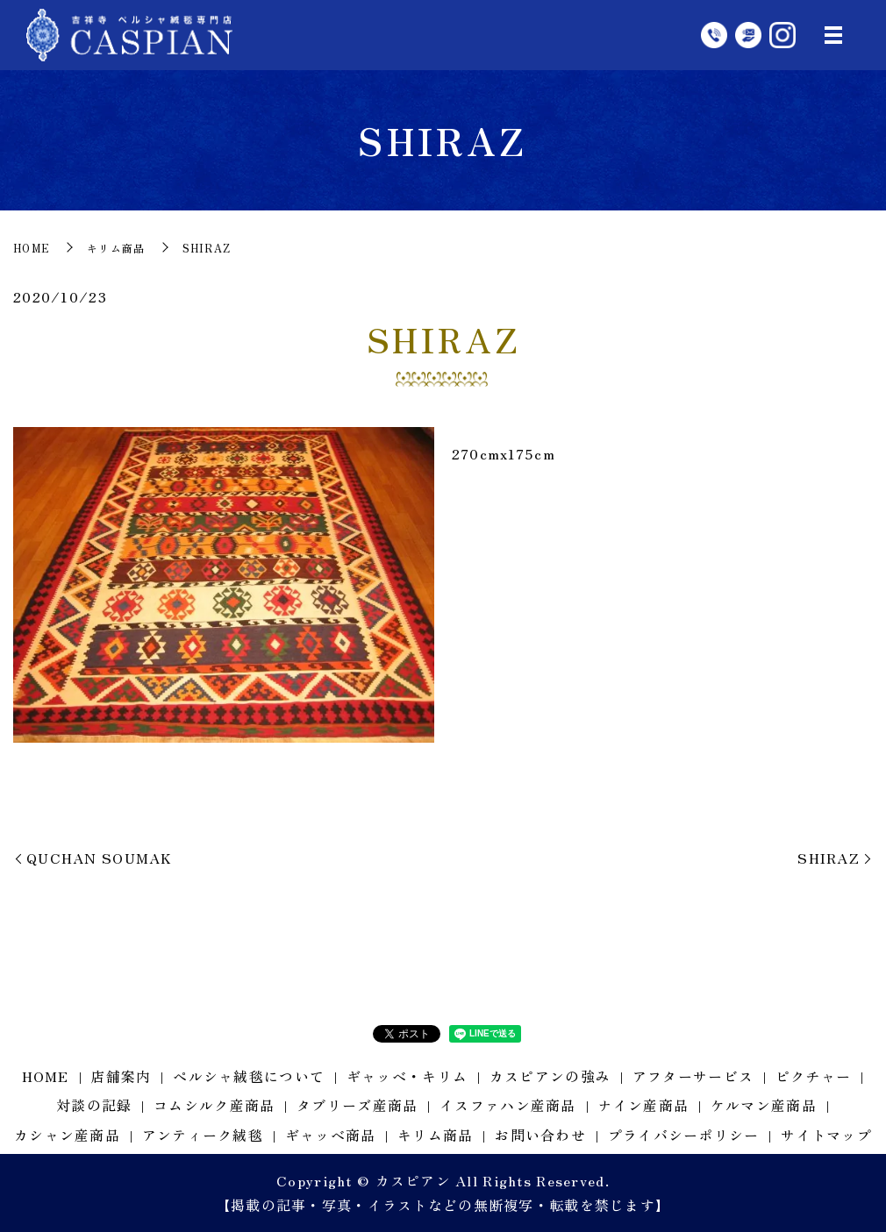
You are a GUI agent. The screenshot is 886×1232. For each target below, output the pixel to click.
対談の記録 (94, 1104)
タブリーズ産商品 (357, 1104)
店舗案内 (120, 1075)
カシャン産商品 (67, 1134)
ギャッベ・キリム (407, 1075)
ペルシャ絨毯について (249, 1075)
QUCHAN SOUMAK (99, 857)
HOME (31, 247)
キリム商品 (116, 247)
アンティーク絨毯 (202, 1134)
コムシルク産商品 (214, 1104)
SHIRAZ (828, 857)
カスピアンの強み (550, 1075)
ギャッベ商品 (330, 1134)
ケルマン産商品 (764, 1104)
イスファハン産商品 (507, 1104)
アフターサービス (693, 1075)
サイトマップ (826, 1134)
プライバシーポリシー (684, 1134)
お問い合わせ (540, 1134)
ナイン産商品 (643, 1104)
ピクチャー (813, 1075)
